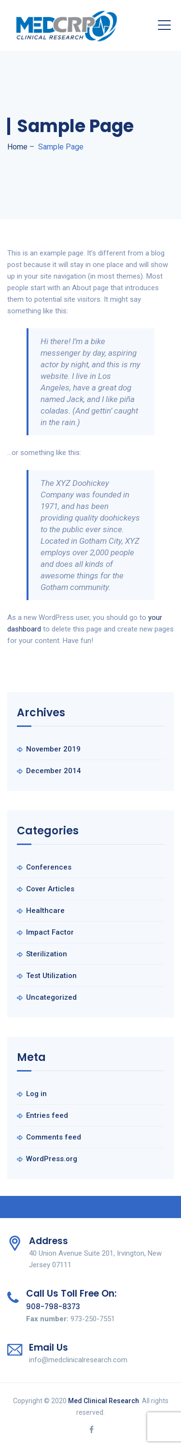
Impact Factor (50, 932)
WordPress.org (51, 1158)
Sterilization (46, 954)
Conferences (48, 867)
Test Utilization (51, 975)
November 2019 (53, 749)
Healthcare (45, 910)
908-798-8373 (53, 1306)
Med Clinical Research (103, 1401)
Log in (36, 1093)
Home (17, 146)
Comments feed (53, 1137)
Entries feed (47, 1115)
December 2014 (53, 770)
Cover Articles (50, 889)
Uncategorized (51, 997)
